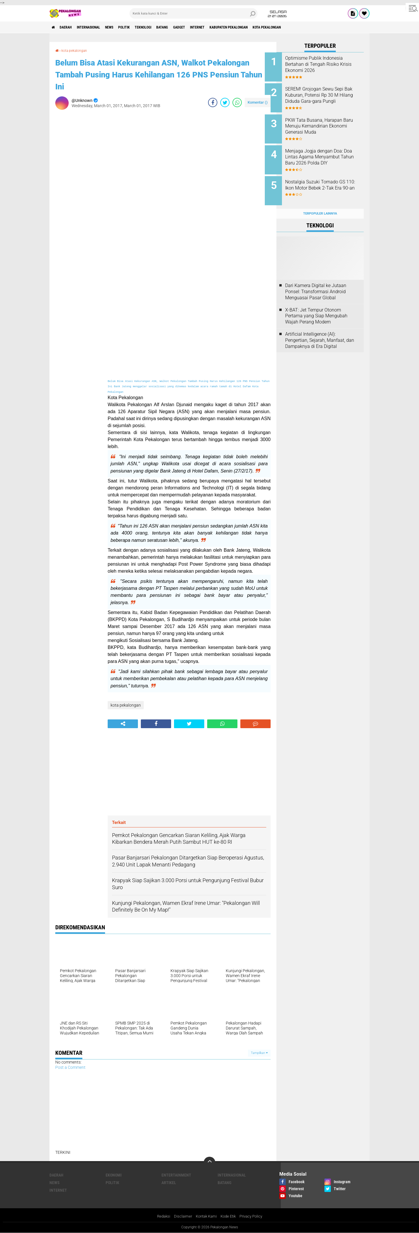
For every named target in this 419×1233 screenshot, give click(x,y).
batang (189, 27)
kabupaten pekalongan (269, 27)
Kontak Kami (205, 1216)
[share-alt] (123, 723)
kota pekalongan (314, 27)
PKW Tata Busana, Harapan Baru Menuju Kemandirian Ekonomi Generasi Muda (325, 123)
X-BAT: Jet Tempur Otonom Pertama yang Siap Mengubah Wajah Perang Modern (316, 307)
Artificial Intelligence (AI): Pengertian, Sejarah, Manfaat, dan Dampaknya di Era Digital (319, 331)
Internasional (98, 27)
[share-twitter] (225, 102)
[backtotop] (209, 1162)
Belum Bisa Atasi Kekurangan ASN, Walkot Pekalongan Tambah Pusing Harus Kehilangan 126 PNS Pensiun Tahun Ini (157, 73)
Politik (142, 27)
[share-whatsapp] (237, 102)
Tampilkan (259, 1053)
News (123, 27)
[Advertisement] (78, 201)
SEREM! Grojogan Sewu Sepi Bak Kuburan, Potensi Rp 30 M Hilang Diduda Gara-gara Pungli (328, 96)
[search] (193, 13)
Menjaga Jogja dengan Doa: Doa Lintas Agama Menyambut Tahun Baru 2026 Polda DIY (327, 155)
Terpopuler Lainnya (320, 204)
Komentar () (258, 102)
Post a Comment (70, 1067)
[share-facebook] (212, 102)
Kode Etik (229, 1216)
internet (231, 27)
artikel (168, 1182)
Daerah (70, 27)
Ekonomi (114, 1174)
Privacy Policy (253, 1216)
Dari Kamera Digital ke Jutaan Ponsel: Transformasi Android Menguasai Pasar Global (315, 282)
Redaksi (160, 1216)
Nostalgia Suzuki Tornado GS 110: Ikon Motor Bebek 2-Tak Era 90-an (327, 182)
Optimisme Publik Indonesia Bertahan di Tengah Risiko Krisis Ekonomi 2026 (325, 64)
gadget (209, 27)
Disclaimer (180, 1216)
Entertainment (176, 1174)
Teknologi (165, 27)
